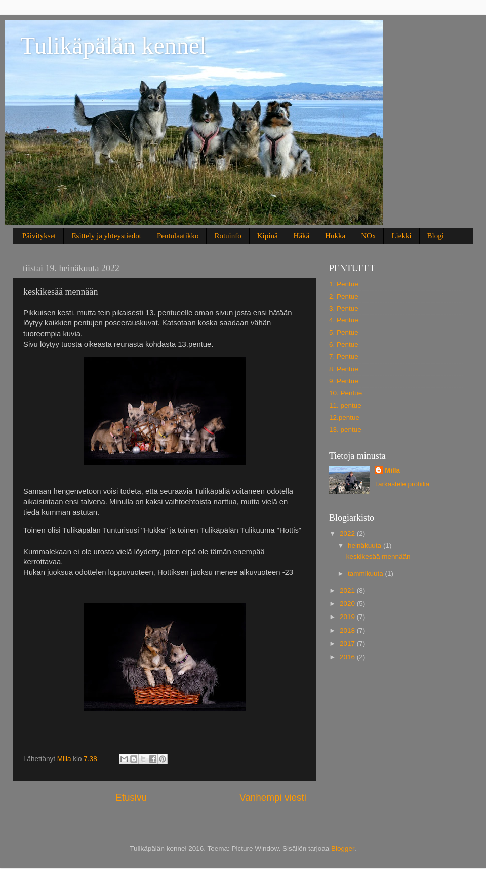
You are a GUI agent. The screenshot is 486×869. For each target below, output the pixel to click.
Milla (392, 470)
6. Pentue (343, 344)
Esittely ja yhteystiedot (106, 236)
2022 (348, 533)
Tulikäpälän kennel (113, 45)
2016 (348, 657)
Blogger (342, 848)
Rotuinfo (227, 236)
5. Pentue (343, 332)
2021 (348, 590)
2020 (348, 603)
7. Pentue (343, 356)
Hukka (335, 236)
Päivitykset (39, 236)
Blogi (435, 236)
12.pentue (344, 417)
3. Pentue (343, 308)
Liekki (401, 236)
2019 (348, 617)
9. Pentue (343, 381)
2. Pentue (343, 296)
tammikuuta (366, 573)
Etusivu (131, 797)
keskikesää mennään (378, 556)
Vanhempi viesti (272, 797)
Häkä (302, 236)
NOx (368, 236)
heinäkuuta (365, 545)
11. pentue (345, 405)
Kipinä (267, 236)
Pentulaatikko (178, 236)
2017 (348, 643)
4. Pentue (343, 320)
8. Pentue (343, 369)
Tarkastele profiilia (402, 484)
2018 (348, 630)
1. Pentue (343, 284)
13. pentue (345, 429)
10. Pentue (345, 393)
